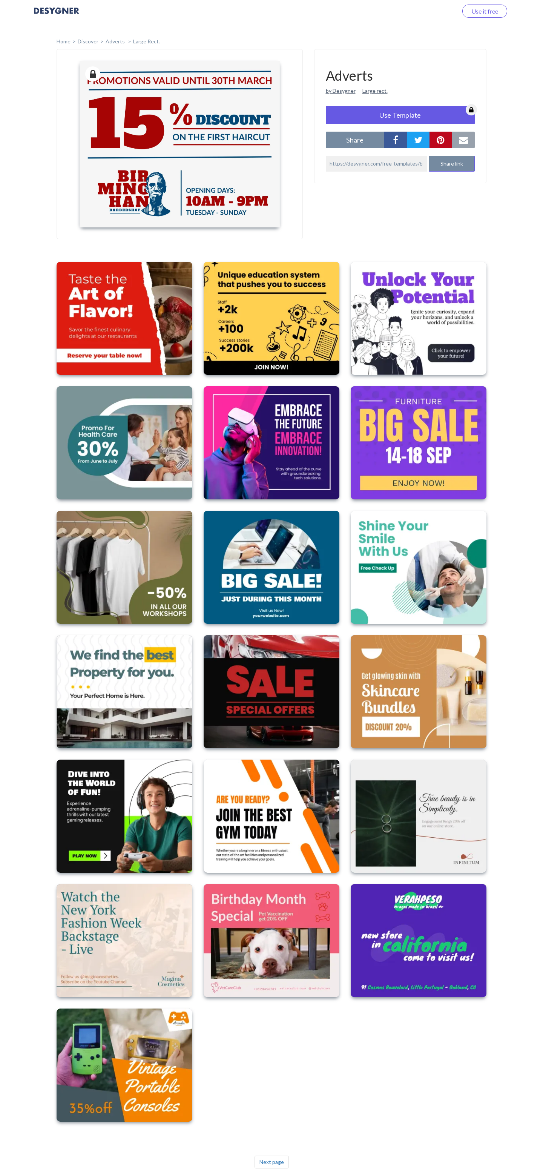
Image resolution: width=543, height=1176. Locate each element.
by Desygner (341, 91)
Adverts (116, 41)
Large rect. (375, 91)
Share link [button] (451, 163)
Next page (271, 1162)
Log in (440, 11)
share (355, 140)
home (64, 41)
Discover (88, 41)
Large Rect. (146, 41)
